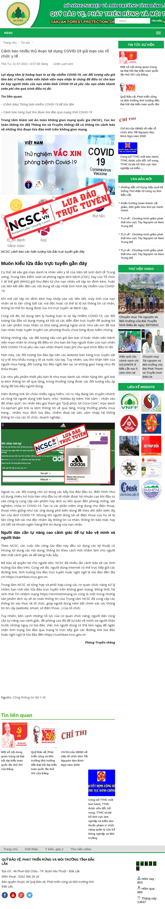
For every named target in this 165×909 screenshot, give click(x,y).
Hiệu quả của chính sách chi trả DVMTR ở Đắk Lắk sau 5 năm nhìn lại (128, 364)
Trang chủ (10, 42)
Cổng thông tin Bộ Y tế (29, 697)
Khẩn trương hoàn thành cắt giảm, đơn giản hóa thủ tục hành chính (142, 207)
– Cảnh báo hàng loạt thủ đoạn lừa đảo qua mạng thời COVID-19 (46, 112)
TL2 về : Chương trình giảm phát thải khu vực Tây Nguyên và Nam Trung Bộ (142, 254)
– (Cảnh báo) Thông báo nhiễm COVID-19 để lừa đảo (37, 104)
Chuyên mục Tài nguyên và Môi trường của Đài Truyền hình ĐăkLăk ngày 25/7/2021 (139, 321)
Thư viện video (80, 849)
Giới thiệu (31, 849)
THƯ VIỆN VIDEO (141, 269)
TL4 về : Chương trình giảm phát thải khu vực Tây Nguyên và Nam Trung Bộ (142, 222)
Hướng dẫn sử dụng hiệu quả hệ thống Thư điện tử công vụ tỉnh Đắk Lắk (142, 191)
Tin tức (25, 42)
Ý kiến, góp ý (54, 849)
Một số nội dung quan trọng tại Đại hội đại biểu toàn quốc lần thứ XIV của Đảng (12, 760)
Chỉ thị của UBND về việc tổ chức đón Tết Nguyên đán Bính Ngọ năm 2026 (138, 132)
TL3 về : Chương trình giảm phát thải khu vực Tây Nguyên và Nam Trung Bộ (142, 238)
